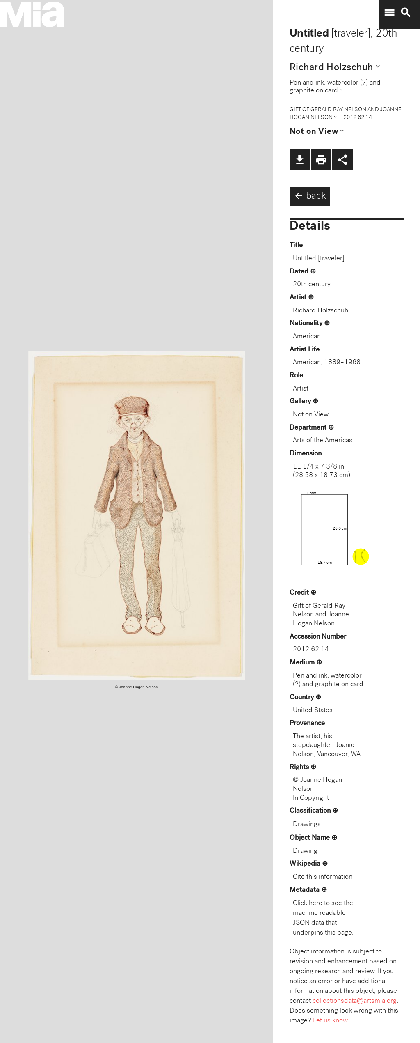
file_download (300, 160)
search (405, 13)
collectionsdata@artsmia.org (355, 1001)
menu (389, 13)
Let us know (330, 1021)
